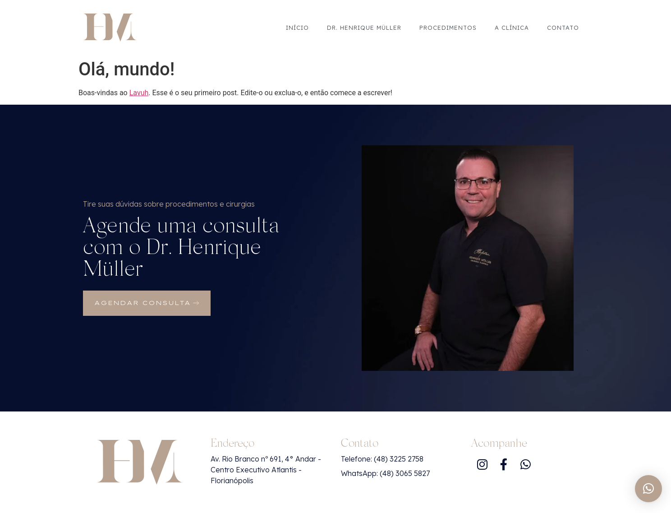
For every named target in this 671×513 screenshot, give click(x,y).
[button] (648, 488)
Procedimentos (448, 27)
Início (297, 27)
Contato (563, 27)
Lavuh (139, 92)
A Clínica (512, 27)
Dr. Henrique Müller (364, 27)
